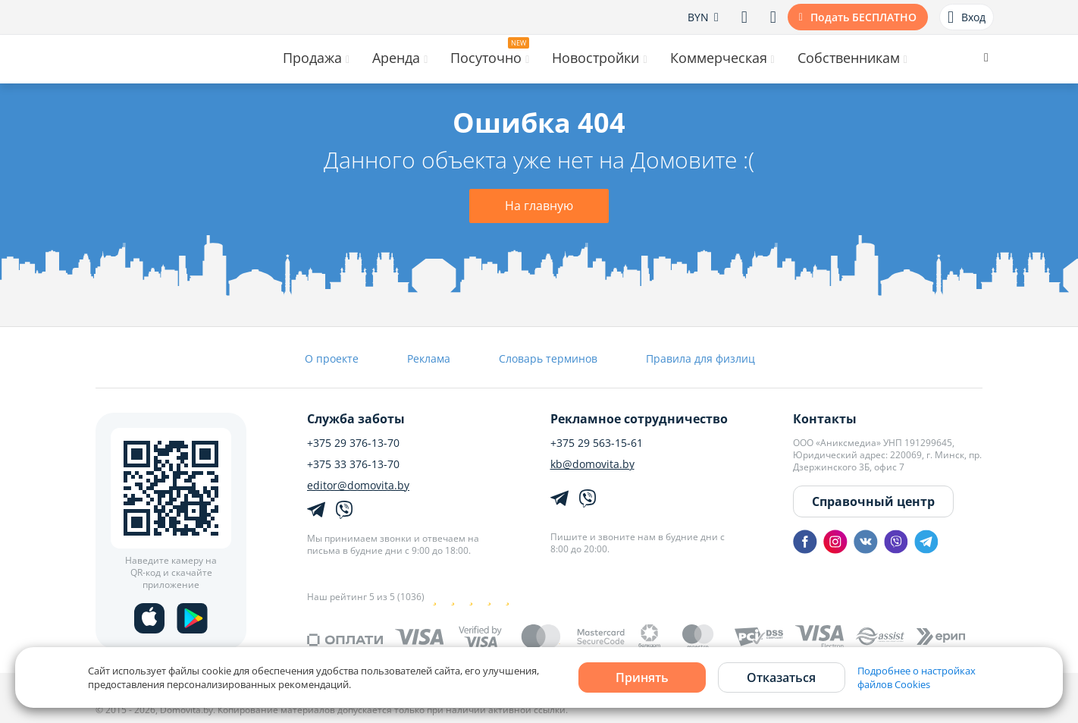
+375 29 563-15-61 (596, 443)
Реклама (428, 358)
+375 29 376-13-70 (353, 443)
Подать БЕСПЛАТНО (863, 17)
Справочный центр (873, 501)
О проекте (332, 358)
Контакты (825, 418)
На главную (539, 205)
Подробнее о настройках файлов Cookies (916, 677)
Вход (967, 17)
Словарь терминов (548, 358)
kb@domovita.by (592, 464)
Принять (642, 677)
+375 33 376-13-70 (353, 464)
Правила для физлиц (700, 358)
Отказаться (781, 677)
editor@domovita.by (358, 485)
